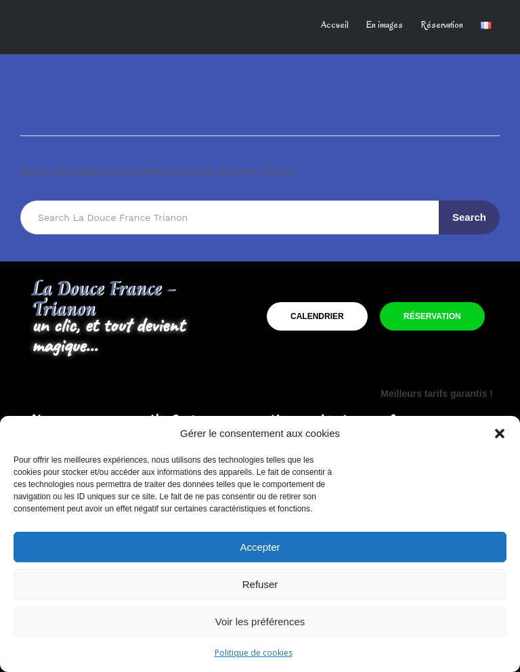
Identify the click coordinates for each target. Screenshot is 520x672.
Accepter (260, 547)
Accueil (335, 24)
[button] (499, 433)
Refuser (260, 584)
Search (469, 217)
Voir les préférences (260, 621)
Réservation (441, 24)
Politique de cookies (253, 652)
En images (384, 24)
